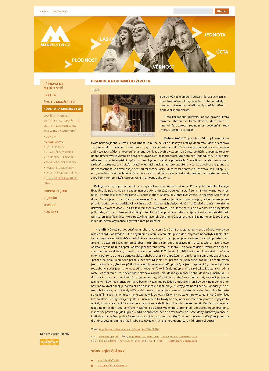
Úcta (149, 340)
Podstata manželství (62, 109)
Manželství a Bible (56, 116)
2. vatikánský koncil (60, 152)
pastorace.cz (60, 11)
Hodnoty (50, 136)
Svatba (50, 95)
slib (144, 336)
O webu (49, 205)
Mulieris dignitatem (60, 168)
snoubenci (185, 336)
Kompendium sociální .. (62, 157)
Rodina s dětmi (107, 340)
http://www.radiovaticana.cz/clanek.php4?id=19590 (129, 329)
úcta (194, 336)
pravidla (164, 336)
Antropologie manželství (62, 121)
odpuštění (134, 336)
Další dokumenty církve (62, 173)
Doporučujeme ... (57, 191)
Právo (48, 183)
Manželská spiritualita (60, 126)
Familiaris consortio (61, 162)
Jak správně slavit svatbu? (112, 365)
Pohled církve (53, 141)
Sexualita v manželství (60, 131)
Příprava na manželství (54, 86)
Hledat (222, 11)
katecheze (153, 336)
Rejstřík (50, 198)
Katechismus (55, 147)
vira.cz (44, 11)
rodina (173, 336)
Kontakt (51, 212)
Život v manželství (59, 102)
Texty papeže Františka (131, 340)
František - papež (108, 336)
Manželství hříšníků (108, 360)
